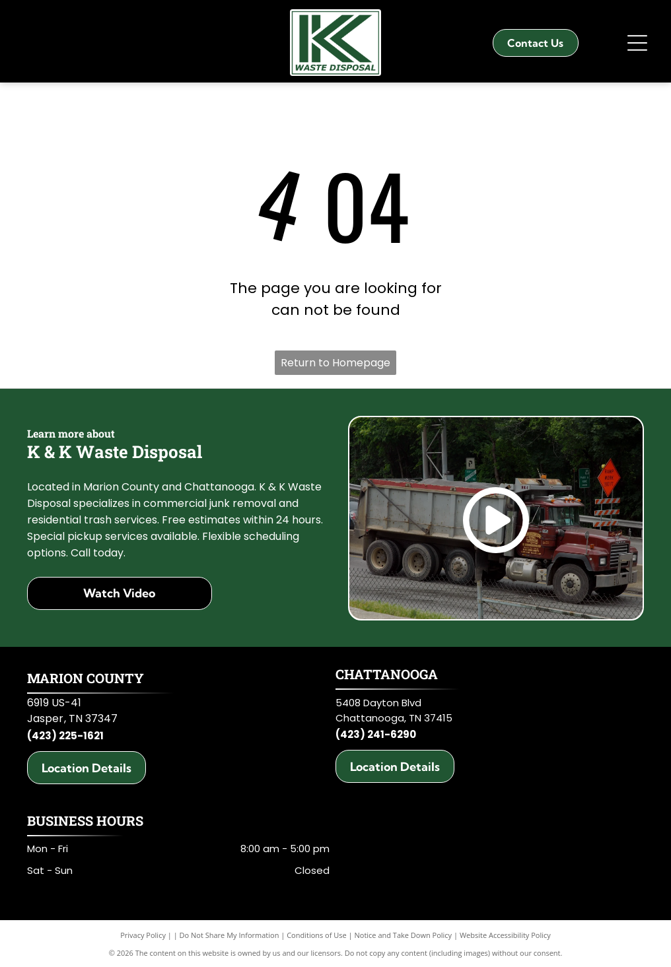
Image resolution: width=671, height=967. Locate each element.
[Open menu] (637, 43)
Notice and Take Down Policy (403, 935)
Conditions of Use (317, 935)
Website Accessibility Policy (505, 935)
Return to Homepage (335, 362)
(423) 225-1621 (65, 736)
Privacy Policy (143, 935)
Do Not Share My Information (229, 935)
